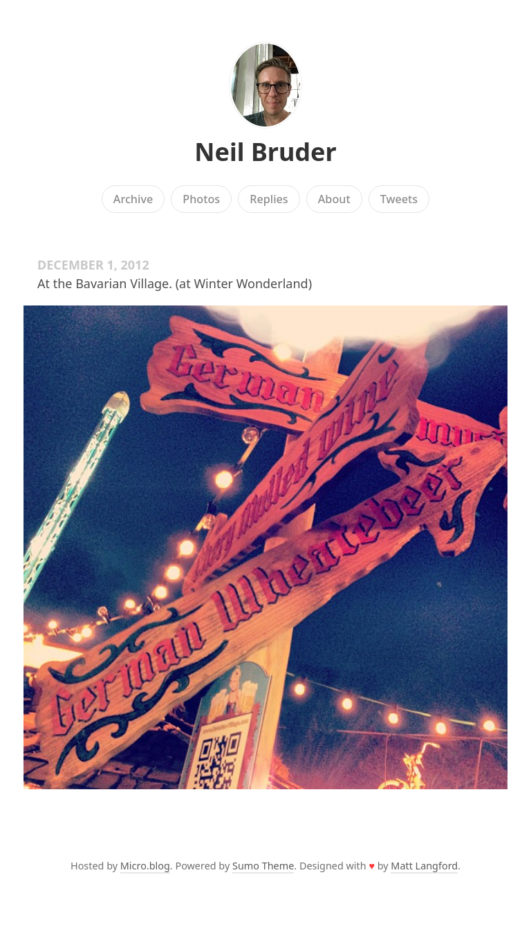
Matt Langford (424, 865)
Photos (201, 199)
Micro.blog (145, 865)
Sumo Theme (263, 865)
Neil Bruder (265, 152)
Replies (269, 199)
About (334, 199)
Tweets (399, 199)
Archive (133, 199)
